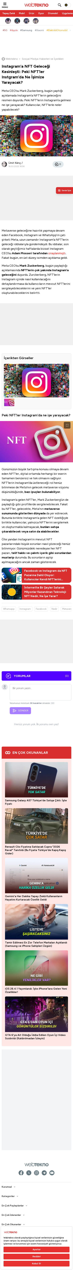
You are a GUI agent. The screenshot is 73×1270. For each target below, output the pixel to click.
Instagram (25, 608)
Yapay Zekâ (9, 13)
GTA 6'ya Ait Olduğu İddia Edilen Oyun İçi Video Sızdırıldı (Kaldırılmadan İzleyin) (35, 1036)
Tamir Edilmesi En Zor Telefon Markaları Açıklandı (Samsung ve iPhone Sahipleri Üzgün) (36, 944)
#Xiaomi (39, 30)
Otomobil (53, 13)
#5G (5, 30)
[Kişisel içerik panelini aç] (64, 190)
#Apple (14, 30)
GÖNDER (20, 711)
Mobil (22, 13)
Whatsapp (9, 608)
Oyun (41, 13)
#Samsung (26, 30)
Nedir (54, 608)
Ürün (31, 13)
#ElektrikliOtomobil (57, 30)
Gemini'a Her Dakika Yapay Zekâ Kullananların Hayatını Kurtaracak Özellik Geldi (33, 898)
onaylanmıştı (57, 253)
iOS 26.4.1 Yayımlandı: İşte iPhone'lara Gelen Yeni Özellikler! (36, 990)
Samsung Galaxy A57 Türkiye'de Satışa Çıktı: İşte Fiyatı (36, 802)
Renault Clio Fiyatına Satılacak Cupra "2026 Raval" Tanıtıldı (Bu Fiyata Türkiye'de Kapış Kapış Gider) (35, 850)
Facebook (41, 608)
